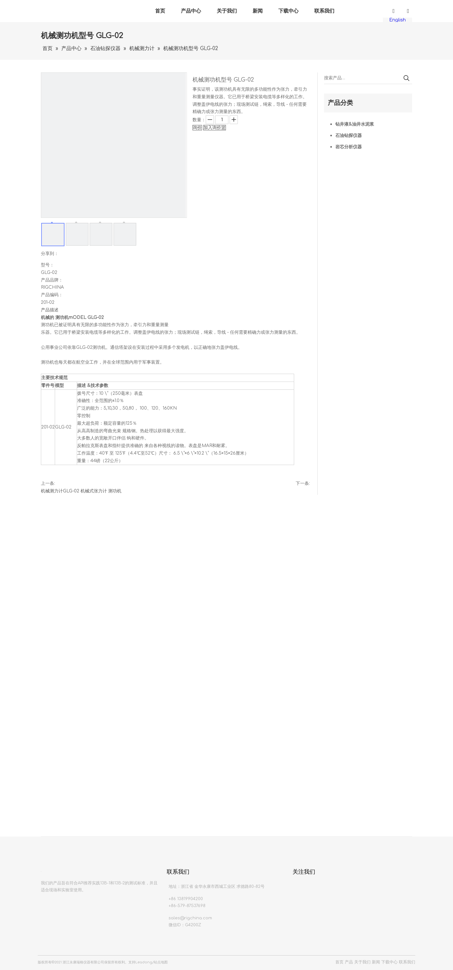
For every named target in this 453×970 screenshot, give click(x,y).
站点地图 (161, 962)
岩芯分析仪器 (348, 147)
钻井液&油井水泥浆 (354, 124)
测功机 (114, 491)
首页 (160, 11)
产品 (349, 962)
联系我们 (324, 11)
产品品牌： (52, 280)
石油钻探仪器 (348, 135)
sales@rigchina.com (190, 918)
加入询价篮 (215, 127)
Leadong (143, 962)
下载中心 (288, 11)
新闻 (258, 11)
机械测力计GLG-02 (60, 491)
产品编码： (52, 294)
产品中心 (191, 11)
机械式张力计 (94, 491)
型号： (47, 265)
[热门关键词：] (406, 78)
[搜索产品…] (362, 78)
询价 (197, 127)
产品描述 (50, 310)
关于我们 (227, 11)
